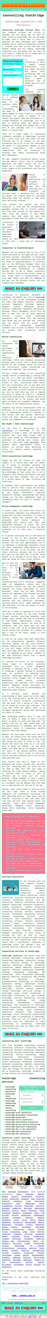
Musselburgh (19, 1229)
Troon (28, 1201)
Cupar (36, 1213)
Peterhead (28, 1206)
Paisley (5, 1218)
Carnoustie (18, 1222)
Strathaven (18, 1265)
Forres (28, 1265)
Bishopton (6, 1220)
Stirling (28, 1234)
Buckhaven (40, 1225)
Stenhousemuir (38, 1255)
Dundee (5, 1196)
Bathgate (5, 1208)
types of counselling (21, 1017)
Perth (41, 1204)
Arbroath (29, 1218)
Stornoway (40, 1227)
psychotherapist (32, 276)
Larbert (29, 1225)
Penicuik (15, 1236)
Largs (25, 1232)
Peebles (41, 1218)
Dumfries (40, 1239)
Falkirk (14, 1196)
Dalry (35, 1241)
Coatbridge (40, 297)
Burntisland (39, 1258)
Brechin (14, 1250)
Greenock (17, 1218)
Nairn (24, 1220)
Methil (41, 1222)
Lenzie (30, 1229)
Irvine (5, 1232)
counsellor (14, 121)
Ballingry (28, 1260)
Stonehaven (27, 1213)
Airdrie (15, 1211)
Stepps (27, 1243)
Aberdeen (5, 1229)
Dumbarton (17, 1208)
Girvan (5, 1199)
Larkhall (16, 1253)
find (9, 1045)
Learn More (32, 1317)
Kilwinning (15, 1232)
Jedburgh (16, 1258)
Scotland (5, 1019)
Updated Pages (19, 1303)
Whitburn (16, 1213)
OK (40, 1317)
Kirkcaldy (26, 1227)
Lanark (23, 1211)
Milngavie (28, 1239)
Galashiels (6, 1267)
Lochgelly (18, 1201)
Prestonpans (27, 1196)
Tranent (41, 1229)
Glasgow (41, 1253)
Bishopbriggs (38, 1250)
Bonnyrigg (14, 1199)
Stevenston (6, 1204)
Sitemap (3, 1303)
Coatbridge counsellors (12, 956)
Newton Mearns (9, 1227)
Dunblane (29, 1194)
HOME (14, 10)
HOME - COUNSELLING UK (23, 1296)
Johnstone (6, 1234)
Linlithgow (6, 1255)
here (31, 1073)
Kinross (18, 1206)
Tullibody (18, 1225)
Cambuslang (29, 1204)
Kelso (32, 1220)
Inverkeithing (23, 1241)
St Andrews (37, 1246)
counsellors (7, 51)
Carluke (5, 1253)
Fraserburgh (39, 1243)
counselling (7, 431)
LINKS (19, 10)
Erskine (15, 1215)
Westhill (5, 1211)
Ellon (32, 1232)
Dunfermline (15, 1262)
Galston (29, 1262)
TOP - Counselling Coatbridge (15, 1283)
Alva (18, 1204)
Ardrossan (16, 1239)
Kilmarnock (28, 1253)
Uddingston (39, 1208)
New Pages (10, 1303)
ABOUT (25, 10)
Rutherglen (26, 1215)
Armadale (5, 1258)
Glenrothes (39, 1201)
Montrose (25, 1250)
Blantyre (27, 1258)
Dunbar (5, 1236)
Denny (19, 1194)
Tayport (41, 1262)
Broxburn (5, 1243)
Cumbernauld (39, 1236)
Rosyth (26, 1255)
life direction (31, 442)
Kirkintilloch (8, 1248)
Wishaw (5, 1250)
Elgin (41, 1248)
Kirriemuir (6, 1265)
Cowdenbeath (39, 1215)
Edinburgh (6, 1222)
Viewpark (25, 1199)
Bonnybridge (30, 1222)
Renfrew (41, 1232)
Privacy (44, 1303)
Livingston (21, 1248)
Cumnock (41, 1194)
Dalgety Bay (8, 1241)
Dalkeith (5, 1201)
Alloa (41, 1211)
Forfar (26, 1236)
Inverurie (17, 1243)
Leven (16, 1220)
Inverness (40, 1206)
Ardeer (17, 1255)
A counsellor (24, 193)
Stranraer (40, 1196)
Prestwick (6, 1213)
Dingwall (17, 1234)
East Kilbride (37, 1199)
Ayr (42, 1241)
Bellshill (33, 1211)
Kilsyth (37, 1265)
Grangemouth (7, 1206)
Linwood (5, 1239)
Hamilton (33, 1248)
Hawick (41, 1220)
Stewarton (6, 1260)
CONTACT (32, 10)
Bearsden (17, 1260)
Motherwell (6, 1225)
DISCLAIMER (40, 10)
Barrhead (28, 1208)
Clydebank (40, 1234)
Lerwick (5, 1246)
